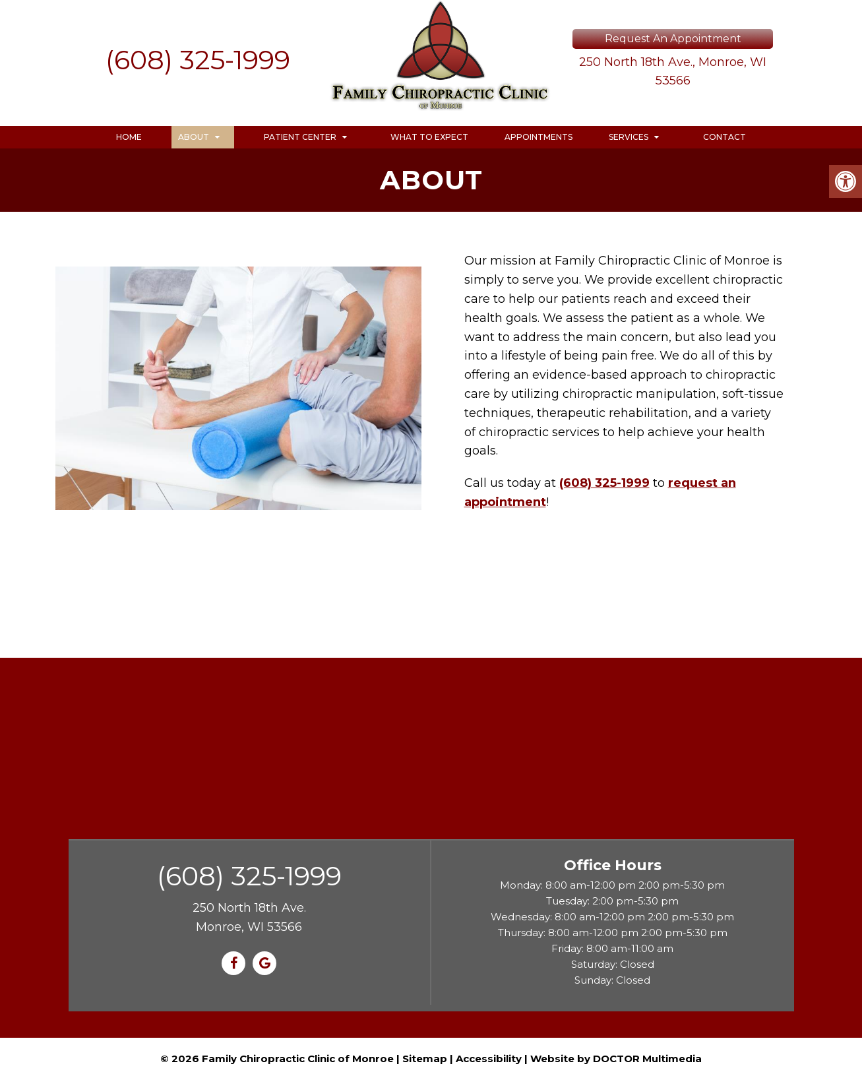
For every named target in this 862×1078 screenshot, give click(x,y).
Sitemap (424, 1058)
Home (129, 137)
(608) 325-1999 (198, 60)
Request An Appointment (673, 38)
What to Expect (429, 137)
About (193, 137)
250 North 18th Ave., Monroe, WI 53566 (672, 71)
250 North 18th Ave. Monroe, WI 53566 (249, 917)
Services (628, 137)
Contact (724, 137)
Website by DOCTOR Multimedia (616, 1058)
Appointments (538, 137)
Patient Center (300, 137)
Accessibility (489, 1058)
